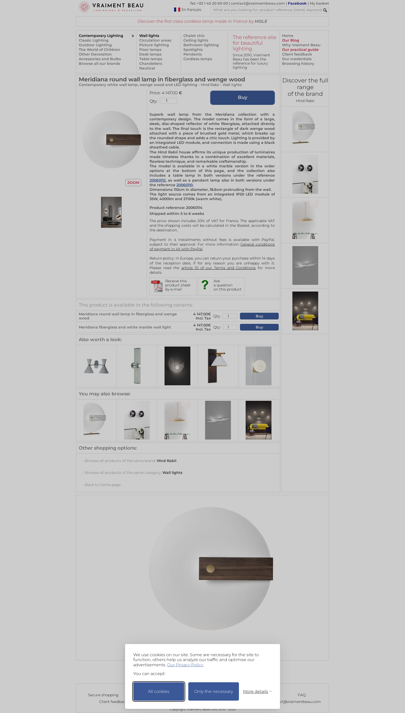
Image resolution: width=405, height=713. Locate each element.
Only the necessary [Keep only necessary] (213, 691)
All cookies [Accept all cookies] (158, 691)
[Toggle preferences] (255, 691)
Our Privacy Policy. (185, 664)
